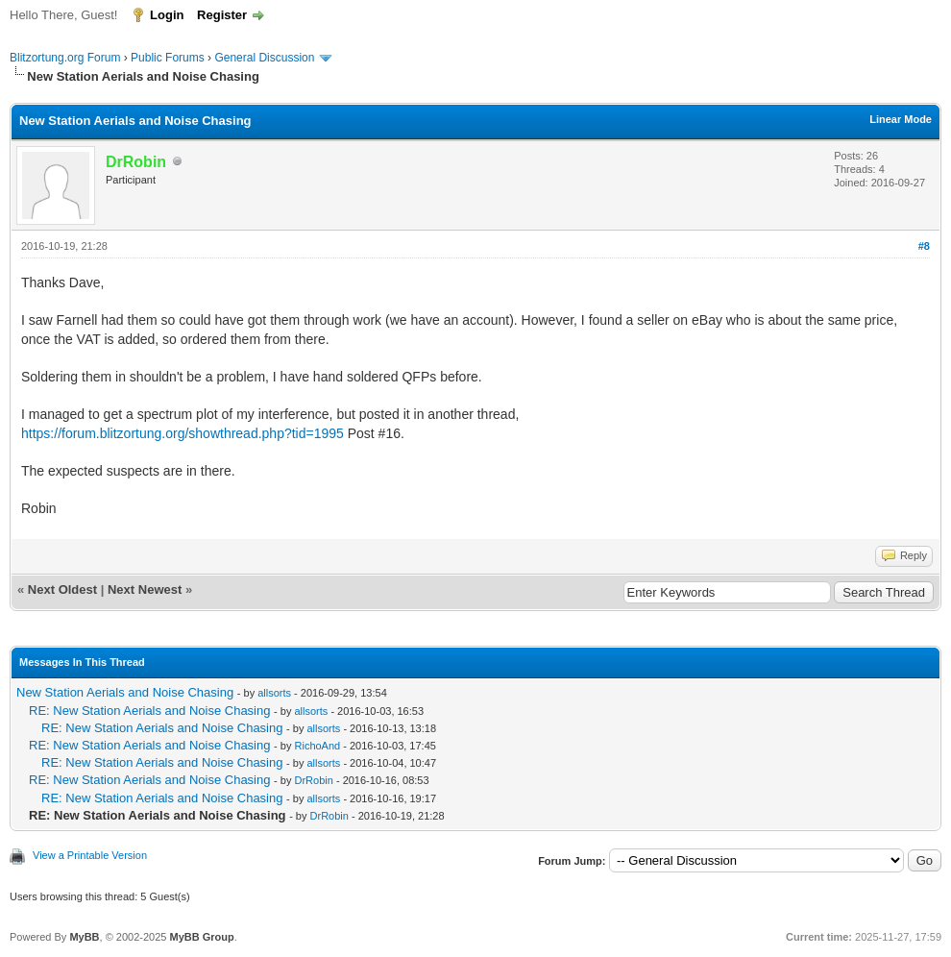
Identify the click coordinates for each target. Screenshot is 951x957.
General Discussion (264, 57)
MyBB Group (201, 937)
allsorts (274, 693)
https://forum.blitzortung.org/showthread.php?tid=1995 (182, 433)
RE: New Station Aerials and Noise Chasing (149, 710)
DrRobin (314, 780)
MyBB (84, 937)
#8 (924, 246)
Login (166, 15)
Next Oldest (62, 589)
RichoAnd (318, 745)
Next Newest (145, 589)
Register (222, 15)
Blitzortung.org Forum (65, 57)
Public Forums (168, 57)
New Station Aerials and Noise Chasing (124, 692)
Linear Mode (900, 119)
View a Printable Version (90, 855)
